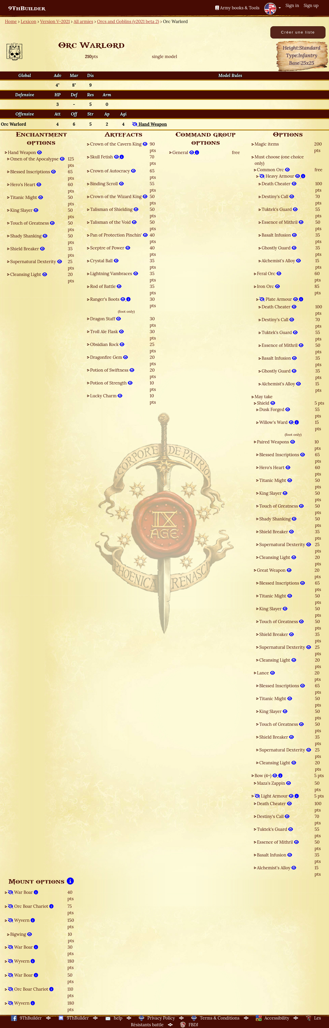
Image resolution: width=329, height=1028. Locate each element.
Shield (266, 403)
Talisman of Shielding (114, 209)
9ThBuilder (26, 8)
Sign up (311, 5)
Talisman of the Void (113, 222)
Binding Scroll (107, 183)
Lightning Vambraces (114, 273)
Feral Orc (269, 273)
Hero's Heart (25, 184)
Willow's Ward (279, 422)
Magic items (267, 144)
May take (263, 396)
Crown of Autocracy (113, 171)
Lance (266, 673)
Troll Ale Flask (107, 331)
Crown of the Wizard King (118, 196)
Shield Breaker (27, 248)
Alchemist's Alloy (281, 260)
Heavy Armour (282, 176)
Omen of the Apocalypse (37, 159)
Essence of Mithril (282, 222)
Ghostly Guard (279, 248)
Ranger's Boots (110, 299)
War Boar (23, 892)
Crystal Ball (104, 260)
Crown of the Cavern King (118, 144)
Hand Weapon (25, 152)
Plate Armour (281, 299)
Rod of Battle (105, 286)
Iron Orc (268, 286)
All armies (83, 21)
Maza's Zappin (274, 783)
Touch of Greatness (32, 223)
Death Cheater (279, 183)
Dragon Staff (105, 318)
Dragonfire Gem (109, 357)
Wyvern (21, 920)
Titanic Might (26, 197)
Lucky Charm (106, 395)
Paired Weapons (276, 442)
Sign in (292, 5)
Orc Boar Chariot (31, 906)
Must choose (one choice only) (279, 160)
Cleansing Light (28, 274)
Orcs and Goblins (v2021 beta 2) (128, 21)
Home (11, 21)
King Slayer (24, 210)
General (185, 152)
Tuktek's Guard (280, 209)
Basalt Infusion (279, 235)
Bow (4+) (269, 775)
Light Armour (277, 796)
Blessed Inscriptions (33, 171)
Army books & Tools (237, 8)
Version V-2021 (55, 21)
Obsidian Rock (107, 344)
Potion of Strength (111, 383)
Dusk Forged (274, 409)
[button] (272, 8)
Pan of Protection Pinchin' (119, 235)
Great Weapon (274, 570)
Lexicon (28, 21)
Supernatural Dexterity (36, 261)
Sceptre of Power (110, 248)
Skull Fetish (107, 157)
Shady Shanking (28, 236)
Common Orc (273, 169)
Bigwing (21, 934)
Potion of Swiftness (112, 370)
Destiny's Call (278, 196)
